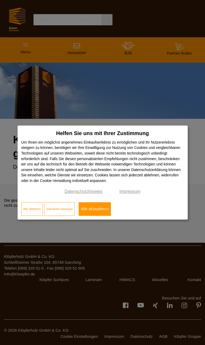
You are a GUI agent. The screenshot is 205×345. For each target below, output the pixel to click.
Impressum (129, 191)
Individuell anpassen (59, 208)
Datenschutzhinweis (83, 191)
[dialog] (103, 172)
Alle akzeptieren (94, 209)
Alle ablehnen (32, 208)
